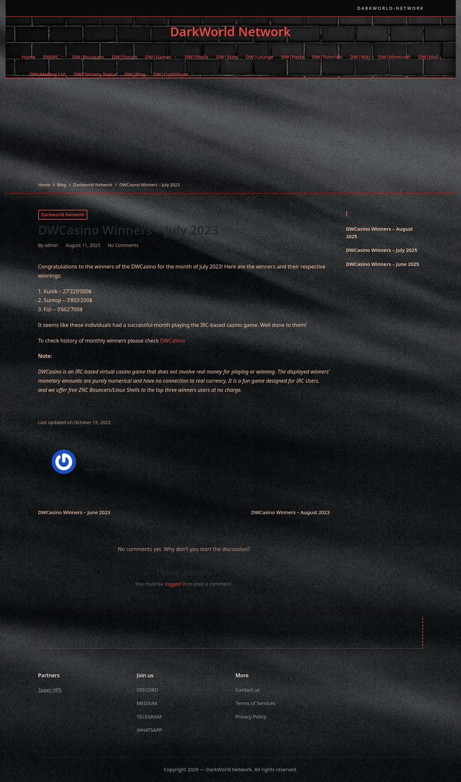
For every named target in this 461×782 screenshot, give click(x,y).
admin (94, 455)
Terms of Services (255, 703)
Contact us (248, 689)
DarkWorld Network (230, 31)
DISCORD (147, 689)
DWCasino (172, 340)
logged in (176, 583)
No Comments (123, 245)
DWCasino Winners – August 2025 (379, 232)
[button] (100, 469)
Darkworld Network (63, 214)
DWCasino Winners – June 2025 (382, 264)
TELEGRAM (149, 716)
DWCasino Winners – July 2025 (381, 250)
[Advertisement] (230, 132)
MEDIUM (147, 703)
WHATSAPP (149, 730)
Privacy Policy (251, 716)
